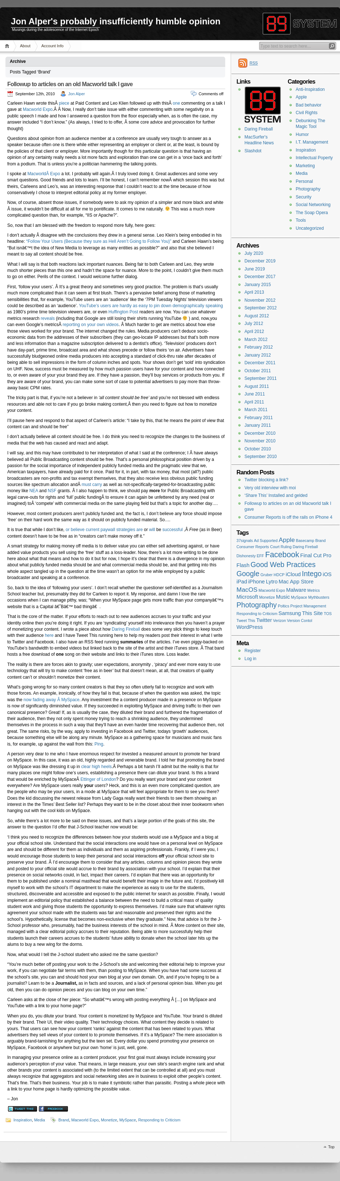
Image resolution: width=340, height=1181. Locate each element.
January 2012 (257, 355)
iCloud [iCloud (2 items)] (293, 574)
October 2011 (257, 370)
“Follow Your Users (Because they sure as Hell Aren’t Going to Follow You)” (98, 241)
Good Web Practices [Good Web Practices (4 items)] (283, 565)
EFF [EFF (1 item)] (260, 556)
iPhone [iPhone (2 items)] (256, 582)
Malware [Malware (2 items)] (296, 590)
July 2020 (253, 253)
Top (331, 1147)
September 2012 (260, 307)
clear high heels (96, 766)
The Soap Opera (312, 212)
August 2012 (256, 315)
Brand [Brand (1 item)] (320, 540)
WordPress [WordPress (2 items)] (249, 627)
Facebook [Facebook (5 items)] (282, 554)
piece (64, 103)
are (140, 529)
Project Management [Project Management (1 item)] (308, 606)
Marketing (305, 165)
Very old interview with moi (270, 487)
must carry (92, 484)
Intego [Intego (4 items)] (311, 574)
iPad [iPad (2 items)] (241, 582)
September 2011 (260, 378)
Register (252, 650)
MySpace (127, 1120)
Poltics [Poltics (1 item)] (283, 606)
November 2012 (259, 300)
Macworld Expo (38, 109)
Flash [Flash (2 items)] (243, 565)
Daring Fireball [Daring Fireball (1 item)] (305, 547)
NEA (33, 490)
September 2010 (260, 456)
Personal (304, 181)
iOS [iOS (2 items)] (327, 574)
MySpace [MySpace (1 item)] (299, 597)
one (176, 103)
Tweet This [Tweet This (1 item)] (245, 620)
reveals (48, 318)
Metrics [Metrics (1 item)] (313, 590)
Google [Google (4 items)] (247, 574)
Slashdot (253, 150)
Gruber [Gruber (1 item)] (266, 575)
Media (39, 1120)
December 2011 (259, 362)
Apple (301, 97)
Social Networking (313, 204)
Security (303, 197)
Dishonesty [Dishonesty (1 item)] (246, 556)
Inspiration (22, 1120)
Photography (308, 189)
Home (8, 46)
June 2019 (254, 269)
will (152, 529)
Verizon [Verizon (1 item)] (279, 620)
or (68, 529)
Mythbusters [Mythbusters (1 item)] (318, 597)
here (49, 635)
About (25, 46)
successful (172, 529)
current (92, 529)
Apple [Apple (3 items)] (287, 539)
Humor (302, 134)
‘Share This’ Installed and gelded (275, 495)
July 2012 (253, 323)
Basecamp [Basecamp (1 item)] (305, 540)
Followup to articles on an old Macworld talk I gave (70, 84)
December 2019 (259, 261)
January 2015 (257, 284)
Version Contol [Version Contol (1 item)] (299, 620)
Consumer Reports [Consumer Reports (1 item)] (252, 547)
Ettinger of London (98, 779)
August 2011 (256, 386)
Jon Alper (76, 94)
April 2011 (254, 402)
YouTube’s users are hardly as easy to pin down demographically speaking (151, 305)
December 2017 (259, 276)
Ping (98, 744)
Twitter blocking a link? (266, 479)
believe (78, 529)
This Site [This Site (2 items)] (312, 613)
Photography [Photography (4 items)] (256, 605)
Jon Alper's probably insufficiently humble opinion (115, 21)
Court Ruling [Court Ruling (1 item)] (280, 547)
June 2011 (254, 394)
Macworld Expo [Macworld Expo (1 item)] (272, 590)
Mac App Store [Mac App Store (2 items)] (296, 582)
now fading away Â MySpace (52, 699)
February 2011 (258, 417)
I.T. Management (312, 142)
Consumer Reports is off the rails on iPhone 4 (288, 517)
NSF (52, 490)
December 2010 (259, 433)
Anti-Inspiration (310, 89)
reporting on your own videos (91, 324)
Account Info (52, 46)
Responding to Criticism (159, 1120)
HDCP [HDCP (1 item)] (279, 575)
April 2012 (254, 331)
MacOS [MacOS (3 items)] (247, 589)
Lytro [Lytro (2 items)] (272, 582)
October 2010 (257, 448)
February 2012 (258, 347)
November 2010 (259, 440)
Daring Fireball (126, 629)
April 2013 (254, 292)
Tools (301, 220)
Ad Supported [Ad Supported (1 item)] (266, 540)
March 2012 (255, 339)
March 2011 (255, 409)
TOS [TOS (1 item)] (328, 613)
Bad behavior (308, 105)
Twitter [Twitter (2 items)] (264, 620)
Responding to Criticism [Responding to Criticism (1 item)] (257, 613)
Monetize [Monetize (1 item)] (267, 597)
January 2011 (257, 425)
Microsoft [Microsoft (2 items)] (247, 597)
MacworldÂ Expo (43, 173)
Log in (250, 658)
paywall (108, 529)
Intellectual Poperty (314, 157)
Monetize (109, 1120)
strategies (125, 529)
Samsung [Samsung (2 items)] (290, 613)
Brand (63, 1120)
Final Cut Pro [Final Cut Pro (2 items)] (316, 555)
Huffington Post (123, 311)
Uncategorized (310, 228)
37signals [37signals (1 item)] (244, 540)
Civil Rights (306, 112)
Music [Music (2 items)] (283, 597)
